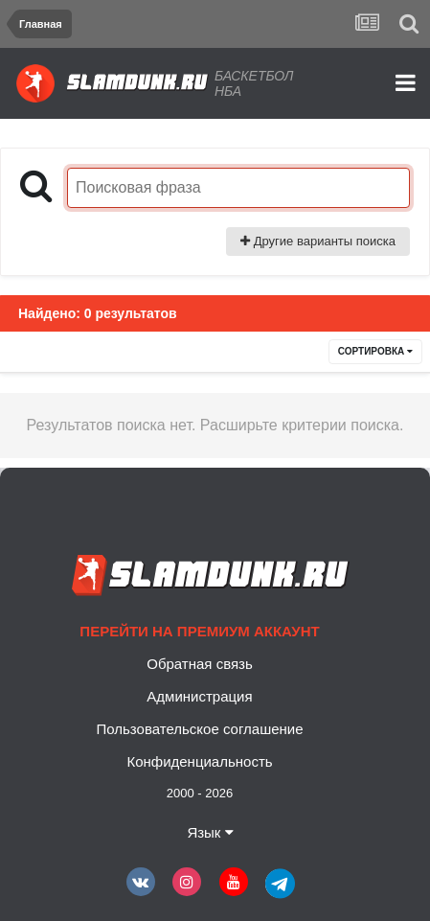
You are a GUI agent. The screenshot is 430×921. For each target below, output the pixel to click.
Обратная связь (200, 664)
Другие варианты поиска (318, 241)
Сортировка (375, 351)
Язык (210, 832)
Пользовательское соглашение (199, 729)
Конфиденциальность (199, 761)
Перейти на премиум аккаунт (199, 631)
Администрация (199, 696)
